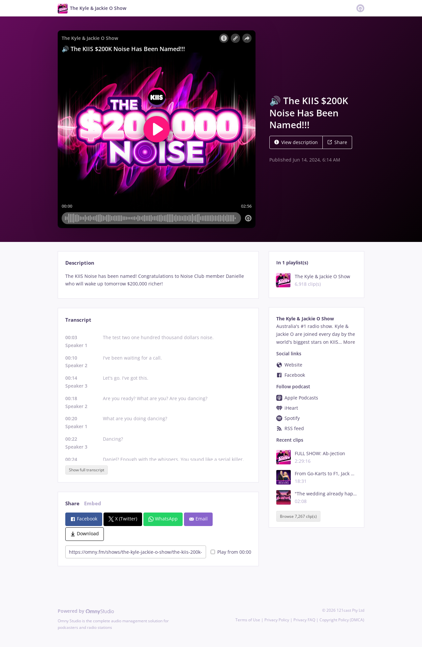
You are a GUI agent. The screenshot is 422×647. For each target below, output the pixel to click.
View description (296, 142)
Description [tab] (79, 262)
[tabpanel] (158, 280)
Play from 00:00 (231, 552)
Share (337, 142)
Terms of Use (247, 620)
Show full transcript (86, 470)
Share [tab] (72, 503)
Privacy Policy (276, 620)
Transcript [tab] (78, 319)
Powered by (86, 611)
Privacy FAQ (304, 620)
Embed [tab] (92, 503)
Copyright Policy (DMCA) (341, 620)
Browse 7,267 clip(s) (298, 516)
